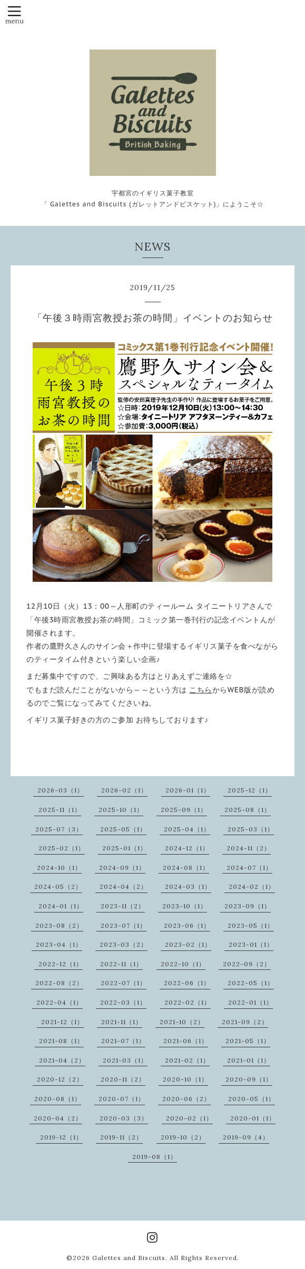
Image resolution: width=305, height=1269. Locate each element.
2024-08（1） (186, 867)
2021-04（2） (62, 1060)
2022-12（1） (60, 964)
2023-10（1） (184, 906)
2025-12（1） (250, 790)
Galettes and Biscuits (128, 1258)
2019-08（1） (154, 1157)
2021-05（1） (247, 1041)
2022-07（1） (123, 983)
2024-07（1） (249, 867)
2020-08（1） (57, 1099)
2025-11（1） (59, 810)
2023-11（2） (123, 906)
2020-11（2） (123, 1079)
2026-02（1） (124, 790)
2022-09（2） (247, 964)
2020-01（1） (253, 1118)
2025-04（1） (187, 829)
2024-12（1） (187, 848)
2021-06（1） (185, 1041)
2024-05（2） (58, 886)
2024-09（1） (122, 867)
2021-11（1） (121, 1022)
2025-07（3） (59, 829)
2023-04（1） (59, 944)
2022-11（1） (121, 964)
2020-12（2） (60, 1079)
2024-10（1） (59, 867)
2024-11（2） (249, 848)
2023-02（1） (188, 944)
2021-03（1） (125, 1060)
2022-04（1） (59, 1002)
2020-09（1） (248, 1079)
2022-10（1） (183, 964)
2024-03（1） (188, 886)
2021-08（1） (61, 1041)
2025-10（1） (121, 810)
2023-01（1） (251, 944)
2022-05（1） (251, 983)
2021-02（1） (187, 1060)
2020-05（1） (251, 1099)
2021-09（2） (245, 1022)
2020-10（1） (185, 1079)
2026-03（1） (60, 790)
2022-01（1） (250, 1002)
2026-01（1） (187, 790)
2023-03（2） (123, 944)
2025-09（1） (184, 810)
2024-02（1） (252, 886)
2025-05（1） (123, 829)
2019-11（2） (121, 1137)
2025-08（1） (247, 810)
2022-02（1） (187, 1002)
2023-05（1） (251, 925)
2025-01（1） (124, 848)
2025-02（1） (61, 848)
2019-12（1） (61, 1137)
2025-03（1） (251, 829)
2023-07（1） (123, 925)
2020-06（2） (186, 1099)
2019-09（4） (246, 1137)
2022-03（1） (123, 1002)
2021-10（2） (182, 1022)
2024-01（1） (60, 906)
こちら (200, 690)
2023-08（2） (59, 925)
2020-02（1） (189, 1118)
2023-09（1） (247, 906)
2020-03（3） (124, 1118)
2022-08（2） (59, 983)
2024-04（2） (123, 886)
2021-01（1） (248, 1060)
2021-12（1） (62, 1022)
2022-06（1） (187, 983)
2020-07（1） (122, 1099)
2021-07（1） (123, 1041)
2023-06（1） (187, 925)
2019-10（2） (183, 1137)
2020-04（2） (58, 1118)
